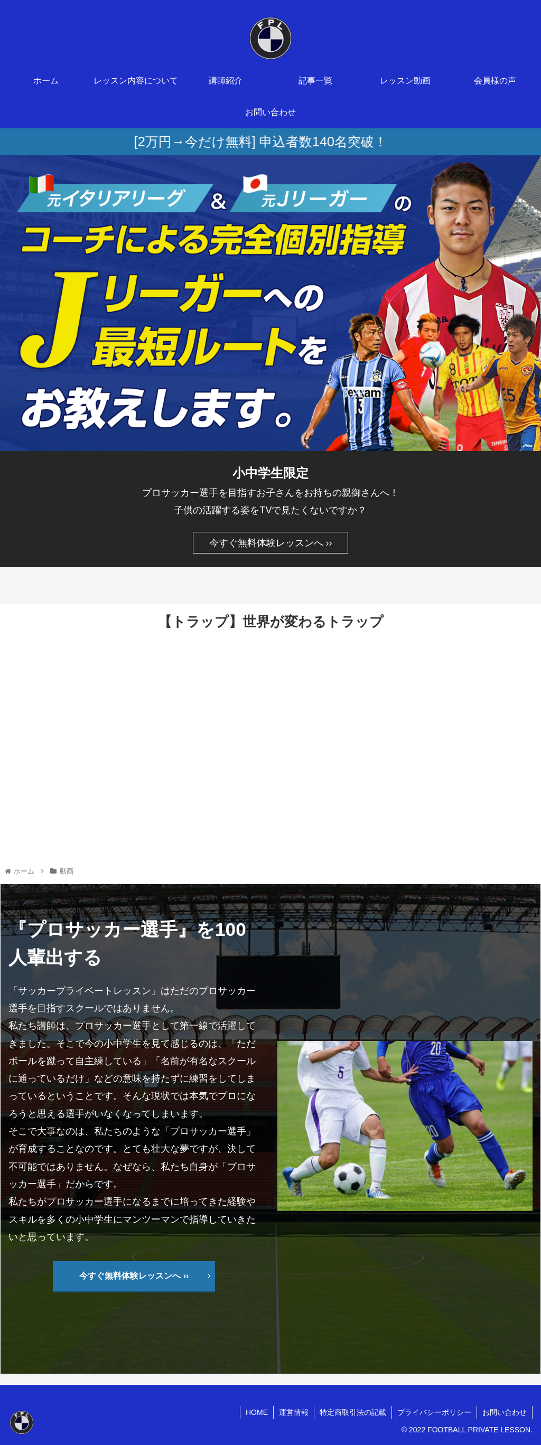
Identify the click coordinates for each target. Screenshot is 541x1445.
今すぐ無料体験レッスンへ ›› (270, 542)
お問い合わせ (504, 1412)
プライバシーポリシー (434, 1412)
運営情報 (294, 1412)
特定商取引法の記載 (353, 1412)
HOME (257, 1412)
